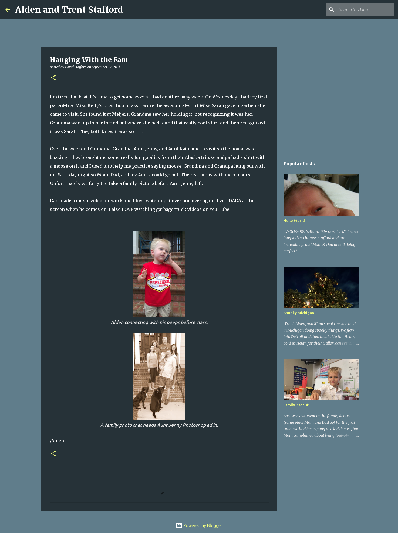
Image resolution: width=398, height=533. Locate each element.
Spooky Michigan (299, 313)
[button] (53, 78)
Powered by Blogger (199, 525)
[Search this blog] (365, 9)
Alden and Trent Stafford (69, 9)
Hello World (294, 221)
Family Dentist (296, 405)
